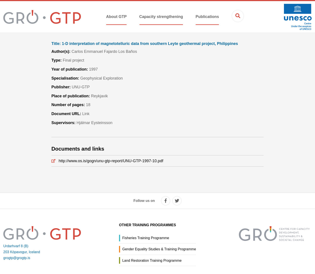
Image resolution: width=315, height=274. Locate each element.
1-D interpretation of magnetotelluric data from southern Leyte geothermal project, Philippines (144, 44)
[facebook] (165, 200)
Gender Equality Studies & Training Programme (159, 249)
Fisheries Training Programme (145, 238)
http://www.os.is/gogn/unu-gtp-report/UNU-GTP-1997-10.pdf (111, 161)
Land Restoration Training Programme (152, 260)
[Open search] (237, 16)
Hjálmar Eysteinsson (94, 123)
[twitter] (177, 200)
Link (85, 114)
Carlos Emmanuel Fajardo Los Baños (104, 51)
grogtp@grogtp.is (16, 258)
